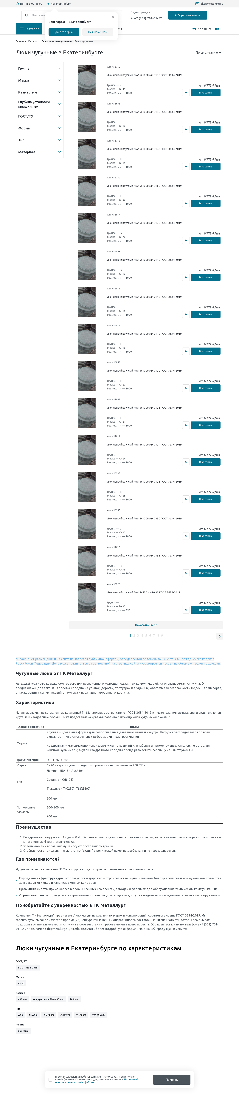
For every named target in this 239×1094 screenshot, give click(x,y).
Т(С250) (68, 790)
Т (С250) (81, 1016)
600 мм (52, 800)
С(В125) (67, 781)
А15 (20, 1016)
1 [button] (130, 637)
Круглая (52, 733)
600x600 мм (55, 809)
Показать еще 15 (146, 626)
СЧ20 (50, 766)
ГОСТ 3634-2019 (139, 714)
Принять (172, 1079)
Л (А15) (33, 1016)
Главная (21, 41)
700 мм (52, 817)
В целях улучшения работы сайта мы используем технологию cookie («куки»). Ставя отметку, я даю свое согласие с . (96, 1079)
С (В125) (65, 1016)
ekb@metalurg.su (212, 3)
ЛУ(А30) (77, 772)
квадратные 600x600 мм (48, 1000)
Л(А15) (65, 772)
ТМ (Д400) (98, 1016)
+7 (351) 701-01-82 (146, 18)
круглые (23, 1032)
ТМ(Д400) (83, 790)
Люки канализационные (56, 41)
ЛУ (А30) (49, 1016)
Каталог (33, 41)
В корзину (205, 92)
